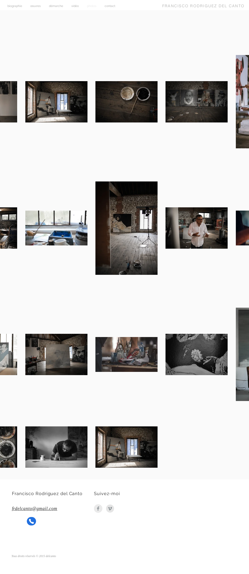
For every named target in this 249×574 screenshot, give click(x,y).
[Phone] (31, 521)
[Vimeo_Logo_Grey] (110, 508)
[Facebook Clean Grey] (98, 508)
